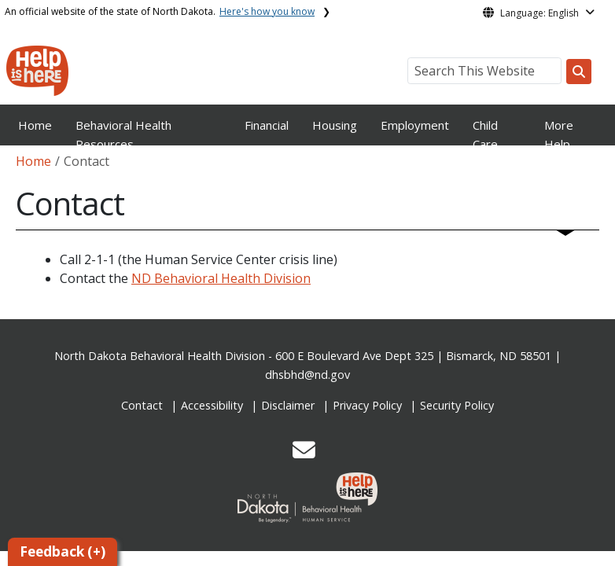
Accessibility (212, 405)
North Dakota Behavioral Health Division (159, 355)
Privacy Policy (367, 405)
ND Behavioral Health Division (221, 278)
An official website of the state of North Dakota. (160, 11)
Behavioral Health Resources (123, 134)
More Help (558, 134)
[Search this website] (578, 71)
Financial (267, 125)
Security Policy (457, 405)
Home (35, 125)
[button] (304, 454)
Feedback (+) (62, 551)
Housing (334, 125)
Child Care (485, 134)
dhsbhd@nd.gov (307, 374)
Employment (415, 125)
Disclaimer (288, 405)
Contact (142, 405)
